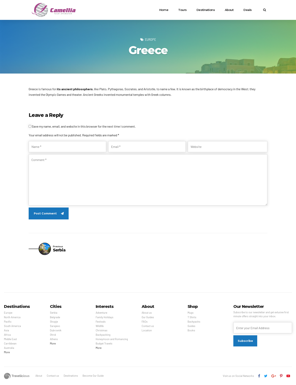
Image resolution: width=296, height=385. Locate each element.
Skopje (54, 321)
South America (12, 326)
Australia (9, 347)
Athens (54, 339)
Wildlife (100, 326)
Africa (7, 334)
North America (12, 317)
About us (147, 312)
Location (147, 330)
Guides (191, 326)
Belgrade (55, 317)
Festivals (101, 321)
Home (163, 10)
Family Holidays (104, 317)
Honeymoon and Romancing (112, 339)
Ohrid (53, 334)
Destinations (206, 10)
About (229, 10)
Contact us (148, 326)
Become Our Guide (93, 375)
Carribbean (10, 343)
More (7, 352)
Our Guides (148, 317)
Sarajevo (55, 326)
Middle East (10, 339)
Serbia (53, 312)
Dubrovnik (55, 330)
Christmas (101, 330)
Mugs (191, 312)
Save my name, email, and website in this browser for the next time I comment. (84, 126)
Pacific (8, 321)
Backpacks (194, 321)
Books (191, 330)
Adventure (101, 312)
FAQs (145, 321)
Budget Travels (104, 343)
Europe (150, 39)
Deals (247, 10)
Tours (182, 10)
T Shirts (192, 317)
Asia (6, 330)
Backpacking (103, 334)
